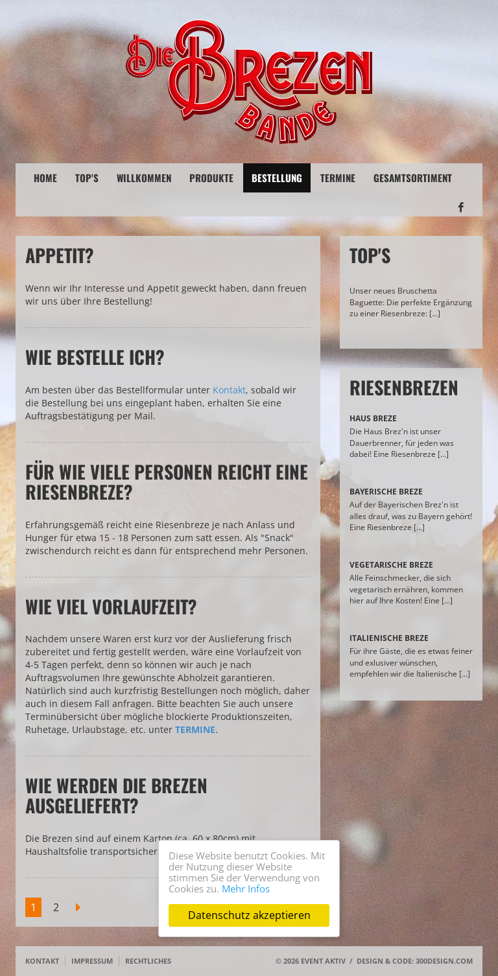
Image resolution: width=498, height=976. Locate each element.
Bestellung (277, 177)
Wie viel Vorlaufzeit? (111, 606)
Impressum (92, 961)
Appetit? (59, 255)
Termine (337, 177)
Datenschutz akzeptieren (249, 915)
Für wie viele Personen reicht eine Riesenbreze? (166, 481)
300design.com (444, 961)
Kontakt (229, 390)
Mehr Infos (246, 888)
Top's (87, 177)
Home (45, 177)
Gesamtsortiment (413, 177)
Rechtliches (148, 961)
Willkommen (144, 177)
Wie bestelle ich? (95, 356)
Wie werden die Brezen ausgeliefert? (116, 795)
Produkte (211, 177)
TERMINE (195, 729)
